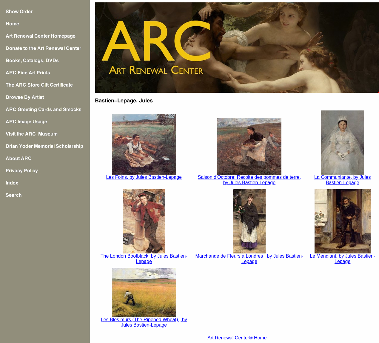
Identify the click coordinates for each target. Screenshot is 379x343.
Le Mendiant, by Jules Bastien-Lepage (342, 258)
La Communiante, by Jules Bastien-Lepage (342, 180)
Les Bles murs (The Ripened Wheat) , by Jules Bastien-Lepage (144, 322)
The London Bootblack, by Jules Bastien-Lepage (144, 258)
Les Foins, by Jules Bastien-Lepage (144, 177)
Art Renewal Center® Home (237, 337)
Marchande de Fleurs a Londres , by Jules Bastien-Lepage (249, 258)
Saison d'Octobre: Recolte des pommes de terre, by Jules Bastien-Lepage (249, 180)
